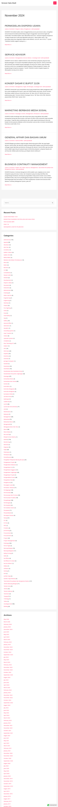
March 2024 (7, 647)
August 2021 (7, 718)
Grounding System (8, 325)
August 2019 (7, 770)
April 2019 (6, 772)
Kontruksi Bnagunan (9, 384)
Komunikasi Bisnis (8, 372)
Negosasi (6, 438)
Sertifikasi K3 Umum (9, 548)
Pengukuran (26, 28)
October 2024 (7, 637)
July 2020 (6, 748)
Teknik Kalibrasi (7, 578)
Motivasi (6, 436)
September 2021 (8, 716)
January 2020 (7, 758)
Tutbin (5, 588)
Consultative (7, 269)
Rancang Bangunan (8, 539)
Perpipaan (6, 499)
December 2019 (8, 760)
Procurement (7, 521)
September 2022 (8, 686)
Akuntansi (6, 242)
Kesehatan (6, 362)
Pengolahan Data (8, 470)
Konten (22, 112)
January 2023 (7, 677)
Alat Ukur (6, 244)
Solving (5, 558)
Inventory (6, 350)
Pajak (23, 85)
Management (18, 57)
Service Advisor (26, 57)
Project (5, 526)
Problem (6, 517)
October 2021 (7, 713)
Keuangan (17, 112)
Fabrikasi (6, 298)
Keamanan (6, 359)
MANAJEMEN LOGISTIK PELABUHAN (13, 224)
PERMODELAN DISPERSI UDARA (21, 25)
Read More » (8, 44)
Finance (5, 301)
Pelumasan (6, 443)
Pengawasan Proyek (9, 453)
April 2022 (6, 699)
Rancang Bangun (8, 536)
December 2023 (8, 652)
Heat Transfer (7, 328)
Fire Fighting (7, 303)
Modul (5, 431)
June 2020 (6, 750)
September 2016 (8, 789)
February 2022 (7, 704)
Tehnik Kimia (7, 573)
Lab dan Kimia (7, 389)
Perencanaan (7, 482)
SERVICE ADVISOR (14, 54)
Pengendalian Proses (9, 467)
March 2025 (7, 625)
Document (6, 281)
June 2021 (6, 721)
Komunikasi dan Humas (9, 374)
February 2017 (7, 782)
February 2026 (7, 610)
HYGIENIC (6, 335)
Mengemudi (7, 416)
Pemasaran (35, 112)
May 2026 (6, 605)
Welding (6, 593)
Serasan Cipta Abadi (9, 3)
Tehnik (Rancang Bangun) (10, 571)
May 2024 (6, 645)
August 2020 (7, 745)
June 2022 (6, 694)
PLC (5, 509)
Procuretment (7, 524)
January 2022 (7, 706)
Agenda (6, 239)
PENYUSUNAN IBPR (9, 219)
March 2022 (7, 701)
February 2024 (7, 650)
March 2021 (7, 728)
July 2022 (6, 691)
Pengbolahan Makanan (9, 455)
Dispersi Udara (19, 28)
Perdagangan (7, 480)
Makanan (6, 406)
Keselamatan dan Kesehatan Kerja (12, 364)
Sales (5, 544)
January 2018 (7, 777)
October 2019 (7, 765)
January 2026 (7, 613)
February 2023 (7, 674)
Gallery (5, 315)
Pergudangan (7, 490)
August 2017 (7, 780)
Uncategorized (34, 57)
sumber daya (7, 563)
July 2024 (6, 642)
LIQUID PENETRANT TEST (10, 214)
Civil (5, 266)
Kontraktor (6, 379)
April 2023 (6, 669)
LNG (5, 401)
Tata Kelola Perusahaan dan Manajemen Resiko (15, 568)
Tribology (6, 585)
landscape (6, 391)
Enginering (6, 296)
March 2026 (7, 608)
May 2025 (6, 620)
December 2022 (8, 679)
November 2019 (8, 762)
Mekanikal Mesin (8, 413)
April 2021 (6, 726)
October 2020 (7, 740)
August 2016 (7, 792)
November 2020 (8, 738)
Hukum (5, 330)
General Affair (18, 139)
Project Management (9, 529)
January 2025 (7, 630)
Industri (6, 340)
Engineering (7, 293)
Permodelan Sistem (9, 497)
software (6, 556)
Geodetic (6, 323)
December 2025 (8, 615)
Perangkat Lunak (8, 475)
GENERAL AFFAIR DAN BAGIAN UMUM (24, 136)
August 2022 (7, 689)
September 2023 (8, 659)
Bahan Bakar (7, 254)
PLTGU (5, 512)
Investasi (6, 352)
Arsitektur (6, 247)
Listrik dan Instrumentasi (10, 399)
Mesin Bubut (7, 423)
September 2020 (8, 743)
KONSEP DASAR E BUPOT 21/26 (20, 82)
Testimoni (6, 580)
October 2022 (7, 684)
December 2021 (8, 708)
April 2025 (6, 623)
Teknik (5, 575)
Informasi (6, 345)
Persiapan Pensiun (8, 504)
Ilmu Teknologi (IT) (8, 337)
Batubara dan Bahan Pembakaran (12, 256)
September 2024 (8, 640)
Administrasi (7, 237)
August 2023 (7, 662)
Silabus (5, 553)
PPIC (5, 514)
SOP (5, 561)
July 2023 (6, 664)
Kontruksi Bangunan (9, 382)
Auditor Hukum (7, 249)
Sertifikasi (6, 546)
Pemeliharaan (7, 448)
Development (7, 276)
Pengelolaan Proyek (9, 465)
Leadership (6, 394)
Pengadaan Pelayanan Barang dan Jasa (13, 450)
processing (6, 519)
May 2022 (6, 696)
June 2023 (6, 667)
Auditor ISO (18, 165)
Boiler (5, 261)
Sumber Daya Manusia (9, 566)
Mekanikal (6, 411)
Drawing (6, 288)
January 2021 (7, 733)
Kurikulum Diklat (8, 386)
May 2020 (6, 753)
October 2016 (7, 787)
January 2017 (7, 785)
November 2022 (8, 681)
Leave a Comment (9, 28)
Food (5, 308)
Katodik (6, 357)
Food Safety (7, 310)
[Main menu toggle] (54, 3)
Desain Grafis (7, 271)
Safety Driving (7, 541)
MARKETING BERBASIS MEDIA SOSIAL (24, 109)
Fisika (5, 305)
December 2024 (8, 632)
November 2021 (8, 711)
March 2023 (7, 672)
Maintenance (7, 404)
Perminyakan (7, 494)
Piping (5, 507)
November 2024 (8, 635)
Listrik (5, 396)
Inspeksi (6, 347)
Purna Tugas (7, 534)
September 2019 (8, 767)
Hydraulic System (8, 332)
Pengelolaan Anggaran (9, 460)
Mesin (5, 421)
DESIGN (6, 274)
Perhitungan (29, 85)
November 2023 (8, 654)
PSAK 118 (6, 221)
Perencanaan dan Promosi (10, 485)
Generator (6, 320)
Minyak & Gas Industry (9, 428)
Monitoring (6, 433)
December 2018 (8, 775)
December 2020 (8, 735)
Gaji (5, 313)
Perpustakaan (7, 502)
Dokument (6, 283)
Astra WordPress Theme (42, 800)
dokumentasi (7, 286)
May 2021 (6, 723)
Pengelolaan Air (7, 458)
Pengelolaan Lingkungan (10, 463)
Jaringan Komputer (8, 355)
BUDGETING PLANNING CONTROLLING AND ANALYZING (18, 217)
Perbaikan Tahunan (8, 477)
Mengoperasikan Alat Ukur (10, 418)
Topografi (6, 583)
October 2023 (7, 657)
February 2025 (7, 627)
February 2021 (7, 731)
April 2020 (6, 755)
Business (6, 264)
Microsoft (6, 426)
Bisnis (5, 259)
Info (5, 342)
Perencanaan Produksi (9, 487)
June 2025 (6, 618)
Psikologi (6, 531)
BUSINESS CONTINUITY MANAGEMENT (24, 162)
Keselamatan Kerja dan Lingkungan (12, 367)
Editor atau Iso (25, 165)
